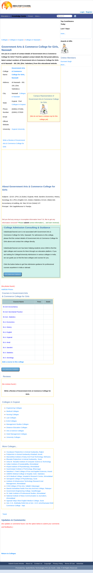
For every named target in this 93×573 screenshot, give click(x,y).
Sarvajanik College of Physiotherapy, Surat (21, 479)
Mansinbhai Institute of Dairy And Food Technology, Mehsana (28, 457)
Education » (5, 16)
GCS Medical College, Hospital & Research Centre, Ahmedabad (29, 476)
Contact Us (38, 563)
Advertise (79, 563)
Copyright (47, 563)
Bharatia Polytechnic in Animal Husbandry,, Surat (24, 459)
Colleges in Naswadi (32, 40)
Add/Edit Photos (7, 289)
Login (82, 12)
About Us (29, 563)
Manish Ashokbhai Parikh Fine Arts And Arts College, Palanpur (28, 488)
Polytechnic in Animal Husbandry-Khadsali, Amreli (24, 454)
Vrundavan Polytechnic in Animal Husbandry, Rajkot (25, 452)
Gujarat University (18, 129)
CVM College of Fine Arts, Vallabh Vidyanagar (22, 486)
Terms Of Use (70, 563)
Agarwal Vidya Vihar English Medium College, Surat (25, 501)
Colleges (4, 40)
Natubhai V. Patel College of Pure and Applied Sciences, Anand (29, 471)
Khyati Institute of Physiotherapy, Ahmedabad (22, 466)
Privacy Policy (58, 563)
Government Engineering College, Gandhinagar (23, 491)
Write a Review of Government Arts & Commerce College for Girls (14, 143)
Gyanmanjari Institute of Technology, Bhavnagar (23, 469)
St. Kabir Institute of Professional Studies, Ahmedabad (25, 493)
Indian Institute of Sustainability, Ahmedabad (22, 464)
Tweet (4, 514)
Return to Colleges (8, 553)
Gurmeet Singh (66, 61)
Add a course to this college (13, 362)
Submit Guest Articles (16, 563)
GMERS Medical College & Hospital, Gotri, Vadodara (25, 474)
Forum (30, 16)
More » (37, 16)
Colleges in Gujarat (16, 40)
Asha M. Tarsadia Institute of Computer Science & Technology (28, 462)
